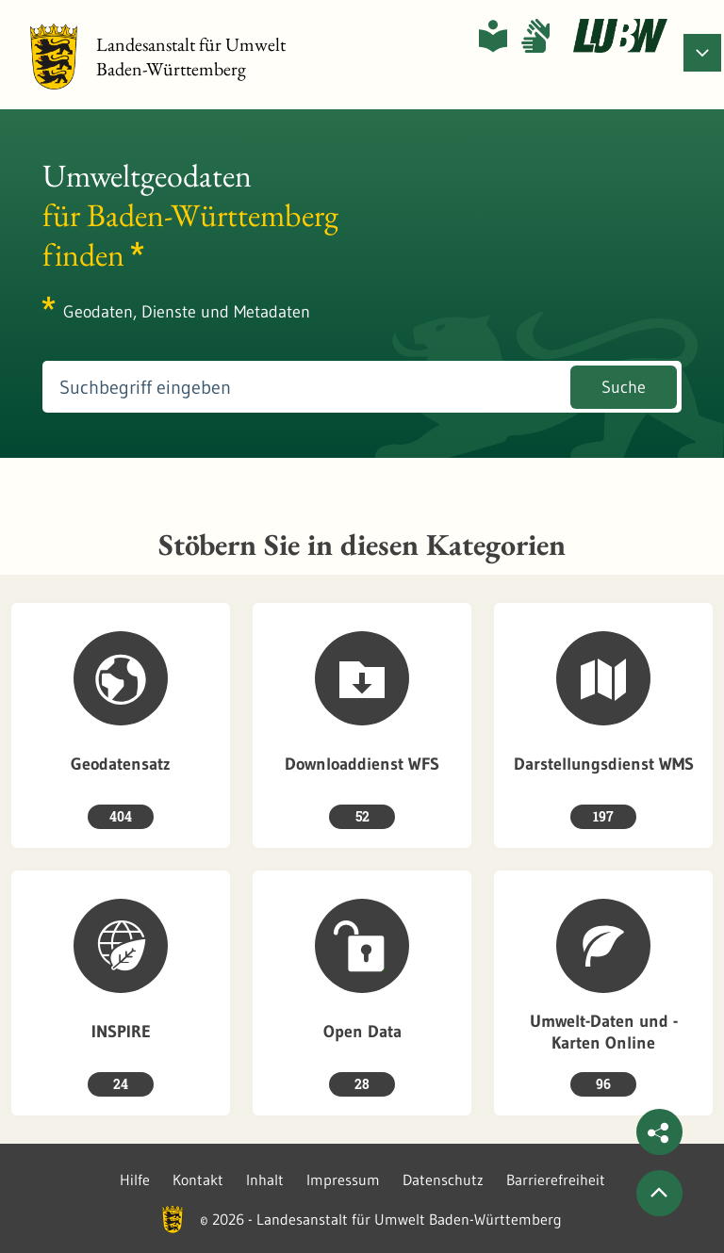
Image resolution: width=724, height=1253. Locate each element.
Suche (623, 387)
